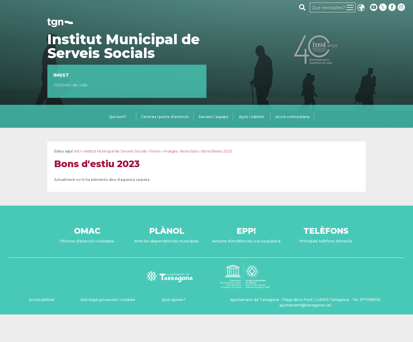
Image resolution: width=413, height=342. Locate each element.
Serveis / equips (213, 117)
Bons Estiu (189, 151)
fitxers (154, 151)
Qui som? (117, 117)
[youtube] (374, 7)
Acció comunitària (292, 117)
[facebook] (392, 7)
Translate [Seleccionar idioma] (360, 8)
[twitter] (383, 7)
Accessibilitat (41, 299)
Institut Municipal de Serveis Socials (123, 46)
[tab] (117, 117)
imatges (170, 151)
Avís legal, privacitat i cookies (107, 299)
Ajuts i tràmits (251, 117)
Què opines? (174, 299)
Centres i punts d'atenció (165, 117)
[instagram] (401, 7)
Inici (77, 151)
